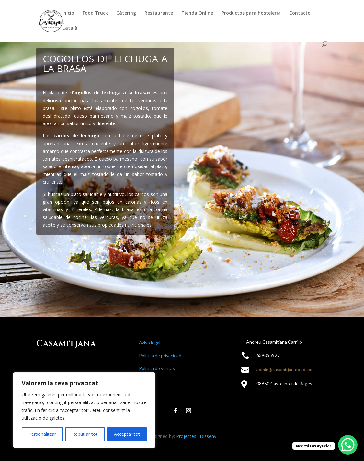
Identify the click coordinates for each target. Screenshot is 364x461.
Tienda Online (197, 13)
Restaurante (158, 13)
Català (69, 28)
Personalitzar (42, 434)
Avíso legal (149, 342)
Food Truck (95, 13)
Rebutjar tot (84, 434)
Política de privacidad (160, 355)
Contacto (300, 13)
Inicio (68, 13)
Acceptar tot (127, 434)
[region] (84, 410)
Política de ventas (157, 368)
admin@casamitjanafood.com (285, 369)
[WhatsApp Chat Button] (348, 445)
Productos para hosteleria (251, 13)
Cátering (126, 13)
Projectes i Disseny (196, 436)
